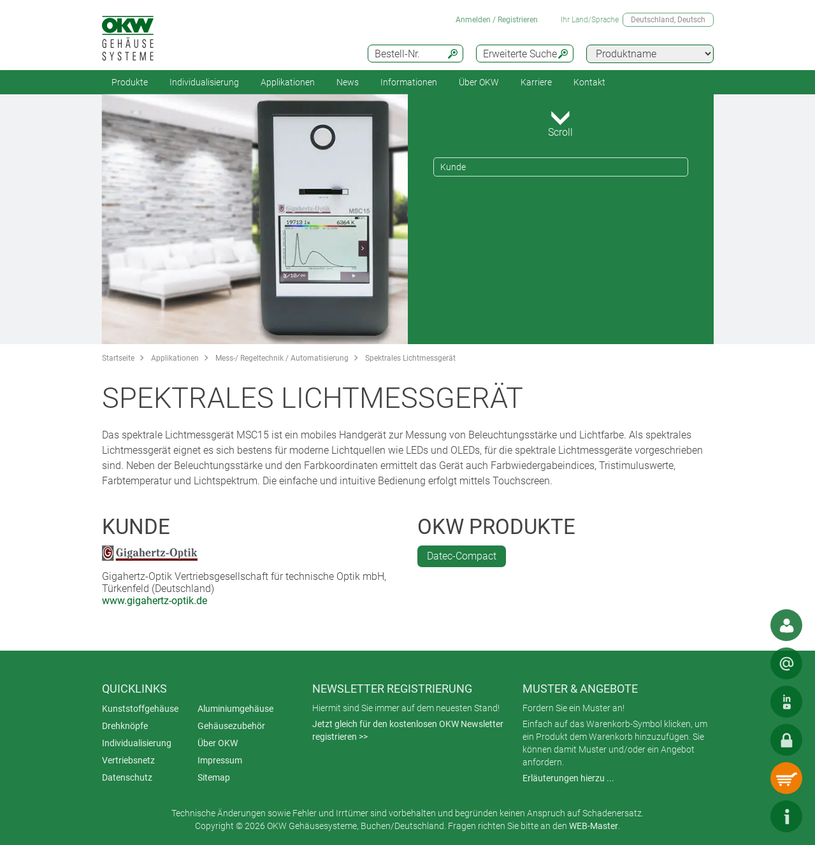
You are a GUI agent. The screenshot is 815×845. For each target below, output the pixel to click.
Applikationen (288, 82)
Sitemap (214, 777)
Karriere (536, 82)
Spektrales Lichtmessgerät (410, 358)
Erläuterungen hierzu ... (568, 778)
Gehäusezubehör (231, 726)
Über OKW (218, 743)
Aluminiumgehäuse (235, 709)
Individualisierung (204, 82)
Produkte (130, 82)
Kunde (453, 167)
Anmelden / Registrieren (497, 19)
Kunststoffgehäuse (140, 709)
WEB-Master (593, 826)
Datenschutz (127, 777)
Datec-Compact (461, 556)
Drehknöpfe (125, 726)
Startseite (118, 358)
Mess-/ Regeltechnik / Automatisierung (282, 358)
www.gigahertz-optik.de (154, 601)
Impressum (220, 760)
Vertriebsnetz (128, 760)
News (347, 82)
